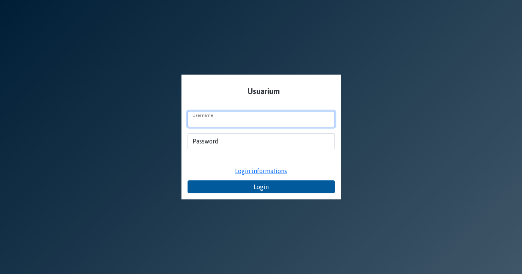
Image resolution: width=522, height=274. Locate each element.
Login (261, 186)
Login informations (261, 170)
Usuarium (263, 91)
